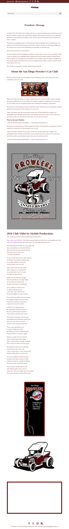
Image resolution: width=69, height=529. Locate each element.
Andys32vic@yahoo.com (41, 139)
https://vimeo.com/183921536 (14, 240)
